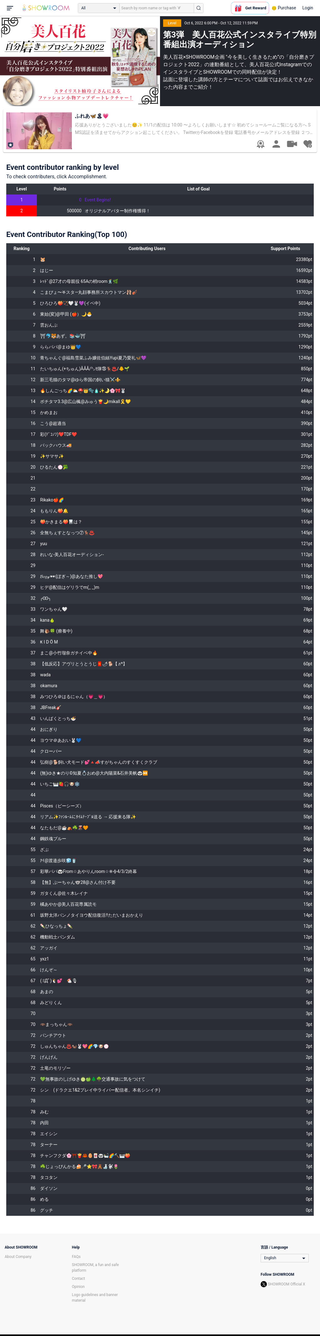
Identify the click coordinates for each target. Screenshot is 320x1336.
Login (307, 7)
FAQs (76, 1257)
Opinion (78, 1286)
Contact (78, 1278)
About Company (18, 1257)
